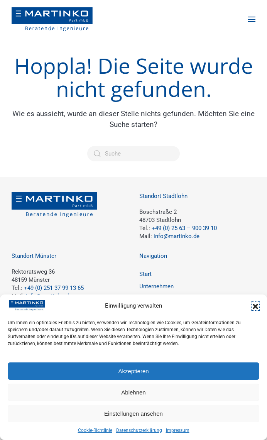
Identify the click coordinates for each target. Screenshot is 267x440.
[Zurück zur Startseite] (52, 19)
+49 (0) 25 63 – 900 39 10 (184, 228)
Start (145, 274)
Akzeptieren (133, 371)
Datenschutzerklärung (139, 430)
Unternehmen (156, 286)
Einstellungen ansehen (133, 413)
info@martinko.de (176, 236)
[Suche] (133, 153)
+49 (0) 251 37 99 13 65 (54, 287)
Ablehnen (133, 392)
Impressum (177, 430)
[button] (255, 306)
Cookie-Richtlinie (95, 430)
